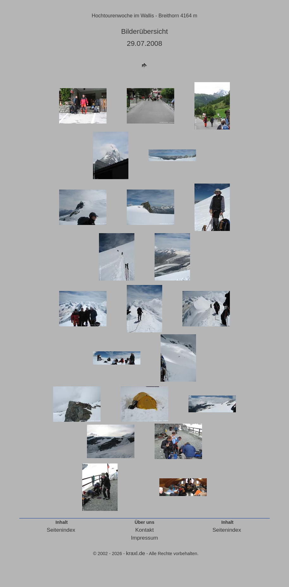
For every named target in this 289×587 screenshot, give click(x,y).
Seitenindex (61, 530)
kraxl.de (135, 553)
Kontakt (144, 530)
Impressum (144, 538)
